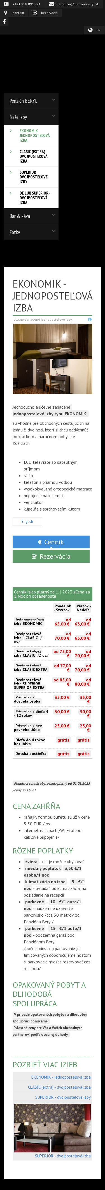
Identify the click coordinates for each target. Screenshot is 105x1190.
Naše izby (18, 117)
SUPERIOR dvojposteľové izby (34, 177)
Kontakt (18, 13)
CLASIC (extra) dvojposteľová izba (34, 156)
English (27, 521)
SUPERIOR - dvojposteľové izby (63, 1097)
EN (99, 30)
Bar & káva (20, 216)
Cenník (54, 542)
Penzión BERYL (23, 100)
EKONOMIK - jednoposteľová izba (61, 1077)
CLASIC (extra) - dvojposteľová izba (59, 1087)
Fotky (15, 232)
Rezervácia (49, 13)
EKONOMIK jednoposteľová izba (35, 135)
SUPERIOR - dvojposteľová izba (63, 1156)
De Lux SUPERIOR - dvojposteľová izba (35, 197)
